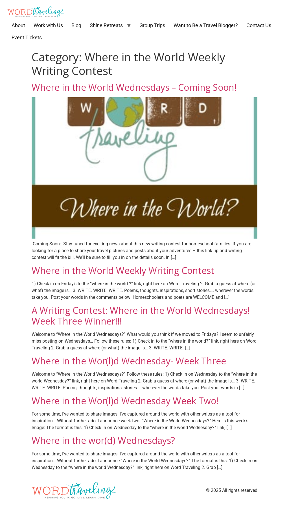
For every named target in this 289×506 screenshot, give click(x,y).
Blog (76, 25)
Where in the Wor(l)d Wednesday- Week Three (129, 361)
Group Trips (152, 25)
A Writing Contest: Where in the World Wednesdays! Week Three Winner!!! (141, 315)
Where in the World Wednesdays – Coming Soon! (134, 87)
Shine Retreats (106, 25)
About (18, 25)
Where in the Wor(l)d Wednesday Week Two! (125, 401)
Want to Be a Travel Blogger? (206, 25)
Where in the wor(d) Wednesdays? (103, 440)
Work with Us (48, 25)
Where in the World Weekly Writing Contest (123, 270)
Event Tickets (27, 37)
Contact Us (258, 25)
